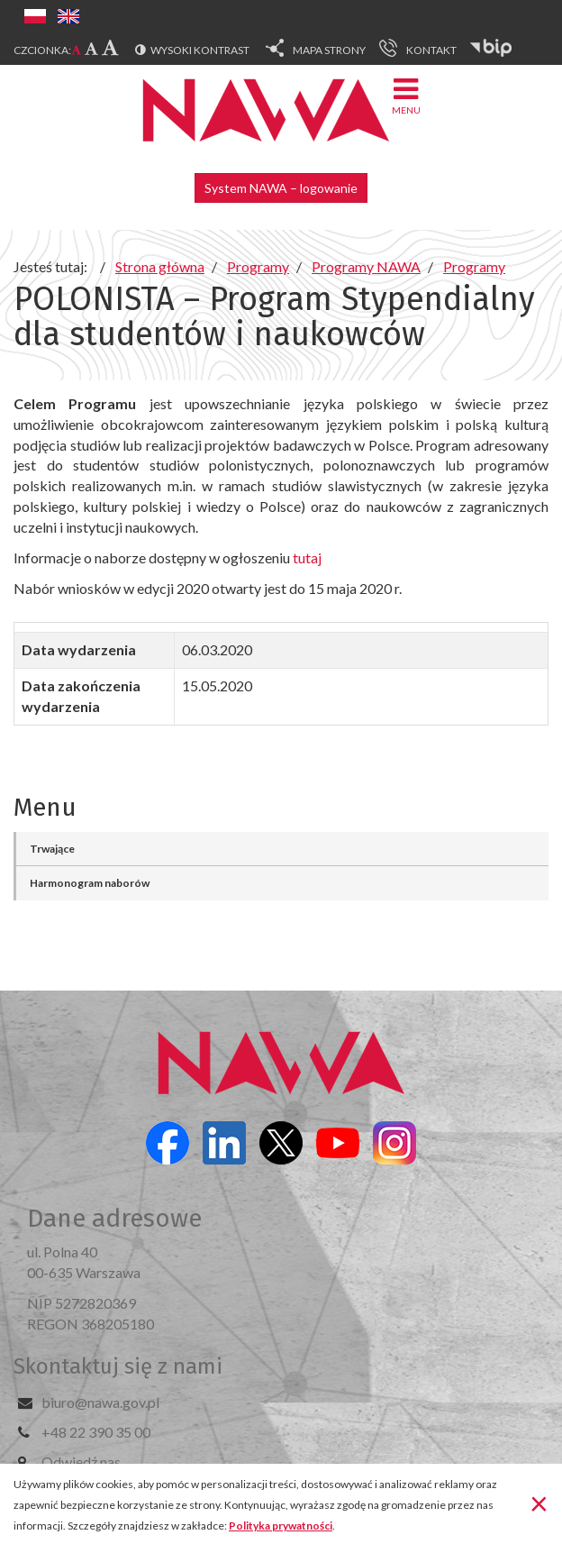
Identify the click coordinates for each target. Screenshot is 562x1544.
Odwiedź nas (81, 1461)
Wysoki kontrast (199, 50)
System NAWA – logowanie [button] (281, 188)
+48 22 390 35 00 (95, 1431)
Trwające (52, 848)
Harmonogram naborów (90, 883)
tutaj (306, 557)
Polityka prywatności (280, 1525)
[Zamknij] (539, 1502)
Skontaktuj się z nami (118, 1366)
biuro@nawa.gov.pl (100, 1402)
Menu (406, 95)
